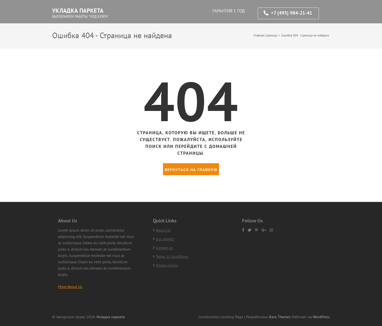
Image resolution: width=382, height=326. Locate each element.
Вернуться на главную (191, 169)
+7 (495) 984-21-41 (288, 13)
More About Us (70, 286)
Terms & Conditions (172, 256)
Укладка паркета (78, 10)
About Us (163, 230)
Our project (165, 238)
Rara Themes (280, 316)
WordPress (321, 316)
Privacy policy (167, 265)
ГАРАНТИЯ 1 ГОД (228, 11)
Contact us (164, 247)
